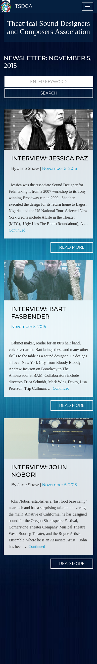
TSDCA (23, 6)
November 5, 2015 (59, 168)
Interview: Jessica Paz (49, 158)
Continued (17, 230)
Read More (72, 247)
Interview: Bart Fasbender (38, 312)
